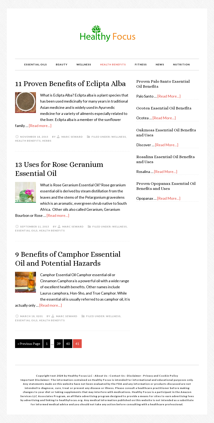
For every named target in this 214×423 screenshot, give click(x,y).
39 (58, 344)
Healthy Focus (107, 33)
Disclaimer (134, 375)
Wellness (118, 136)
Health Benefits (28, 140)
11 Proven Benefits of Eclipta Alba (70, 83)
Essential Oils (26, 230)
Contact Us (117, 375)
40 (68, 344)
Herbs (46, 140)
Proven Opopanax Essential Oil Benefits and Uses (166, 186)
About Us (101, 375)
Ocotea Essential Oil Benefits (163, 108)
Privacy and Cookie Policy (160, 375)
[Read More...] (169, 96)
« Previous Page (29, 344)
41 (77, 344)
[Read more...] (40, 125)
